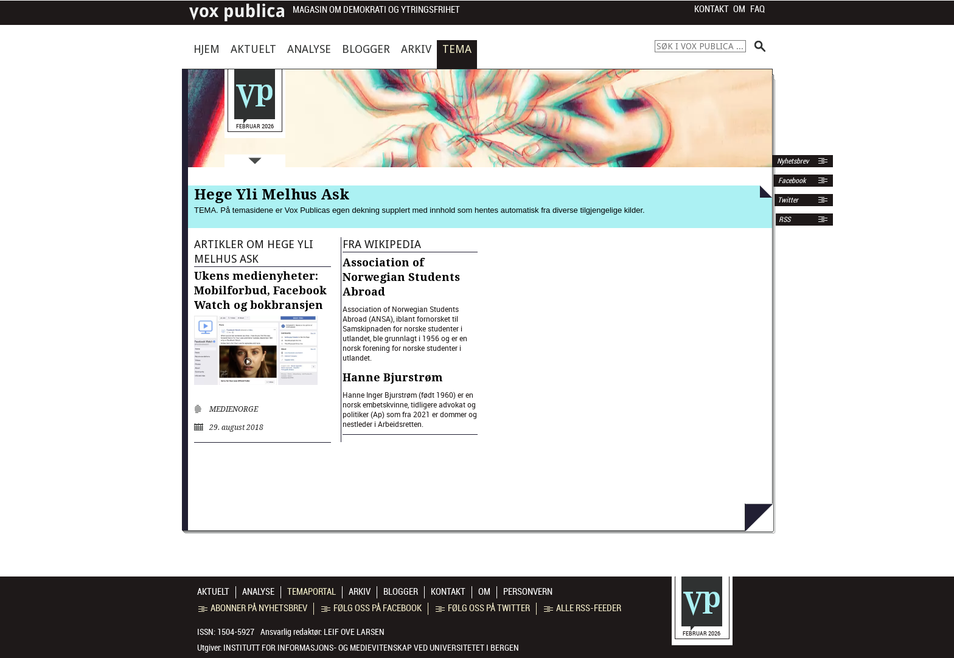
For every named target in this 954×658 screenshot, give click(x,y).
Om (739, 9)
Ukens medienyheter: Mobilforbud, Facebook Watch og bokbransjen (260, 290)
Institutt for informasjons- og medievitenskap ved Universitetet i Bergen (371, 648)
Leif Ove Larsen (354, 632)
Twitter (788, 200)
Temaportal (311, 591)
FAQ (757, 9)
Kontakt (711, 9)
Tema (457, 49)
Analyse (309, 49)
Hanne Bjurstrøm (393, 377)
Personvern (527, 591)
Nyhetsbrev (792, 161)
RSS (784, 219)
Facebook (791, 180)
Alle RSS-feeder (582, 608)
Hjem (206, 49)
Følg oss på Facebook (371, 608)
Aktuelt (253, 49)
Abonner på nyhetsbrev (252, 608)
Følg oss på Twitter (483, 608)
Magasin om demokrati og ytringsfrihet (376, 10)
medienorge (233, 409)
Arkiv (416, 49)
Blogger (366, 49)
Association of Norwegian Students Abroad (401, 277)
